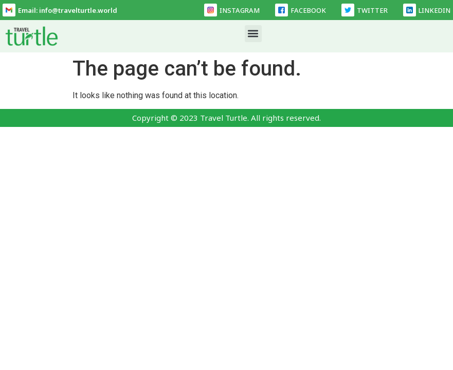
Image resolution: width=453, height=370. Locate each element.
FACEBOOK (308, 10)
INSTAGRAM (240, 10)
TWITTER (372, 10)
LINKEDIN (434, 10)
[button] (253, 33)
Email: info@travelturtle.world (67, 10)
